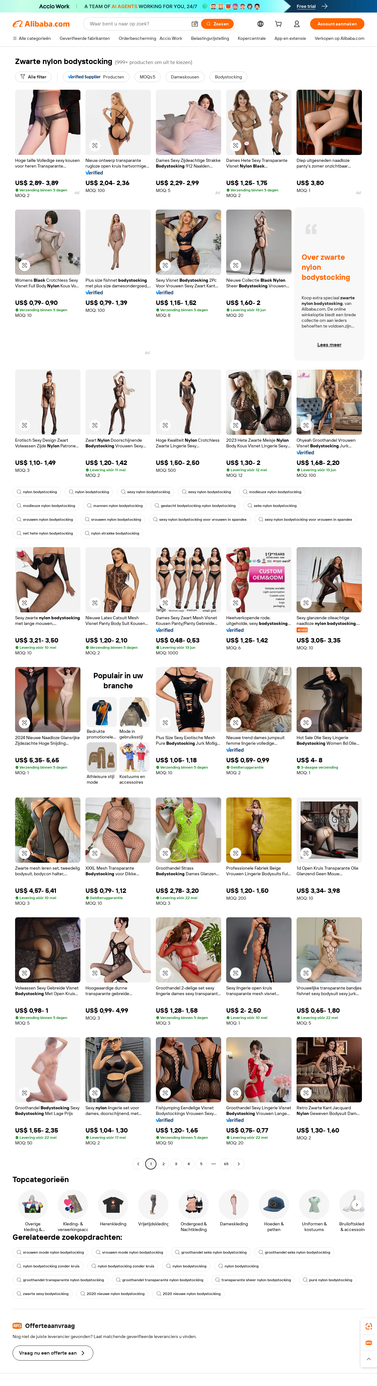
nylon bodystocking (37, 491)
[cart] (279, 24)
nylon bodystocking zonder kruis (48, 1266)
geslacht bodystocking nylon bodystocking (195, 505)
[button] (195, 24)
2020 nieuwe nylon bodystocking (112, 1293)
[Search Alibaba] (138, 23)
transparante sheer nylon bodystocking (253, 1279)
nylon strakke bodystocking (112, 533)
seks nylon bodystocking (272, 505)
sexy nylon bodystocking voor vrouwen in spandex (200, 519)
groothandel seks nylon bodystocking (211, 1252)
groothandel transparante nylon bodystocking (60, 1279)
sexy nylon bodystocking (145, 491)
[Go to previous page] (138, 1164)
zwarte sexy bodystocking (42, 1293)
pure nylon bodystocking (327, 1279)
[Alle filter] (33, 77)
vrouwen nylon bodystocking (45, 519)
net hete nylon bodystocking (45, 533)
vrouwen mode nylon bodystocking (50, 1252)
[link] (369, 1326)
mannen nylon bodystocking (115, 505)
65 (226, 1164)
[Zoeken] (217, 24)
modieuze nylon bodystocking (272, 491)
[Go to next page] (238, 1164)
